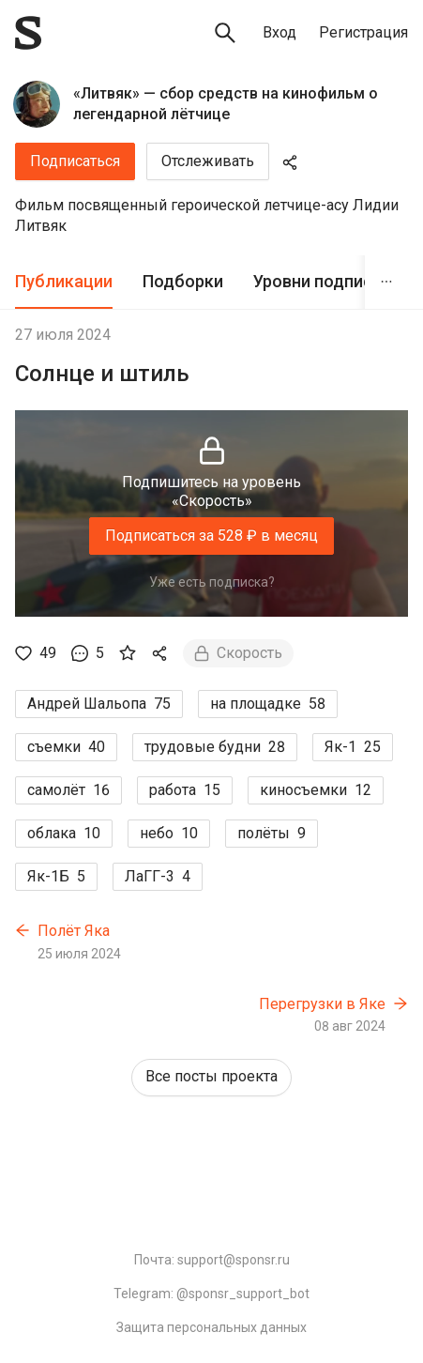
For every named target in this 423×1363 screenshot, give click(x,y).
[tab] (64, 282)
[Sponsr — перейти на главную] (28, 33)
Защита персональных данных (211, 1327)
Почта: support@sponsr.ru (212, 1259)
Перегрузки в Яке (322, 1004)
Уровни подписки (322, 281)
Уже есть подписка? (212, 582)
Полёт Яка (74, 931)
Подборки (183, 281)
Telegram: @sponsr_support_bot (211, 1293)
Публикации (64, 281)
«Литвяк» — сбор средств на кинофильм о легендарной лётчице (225, 103)
